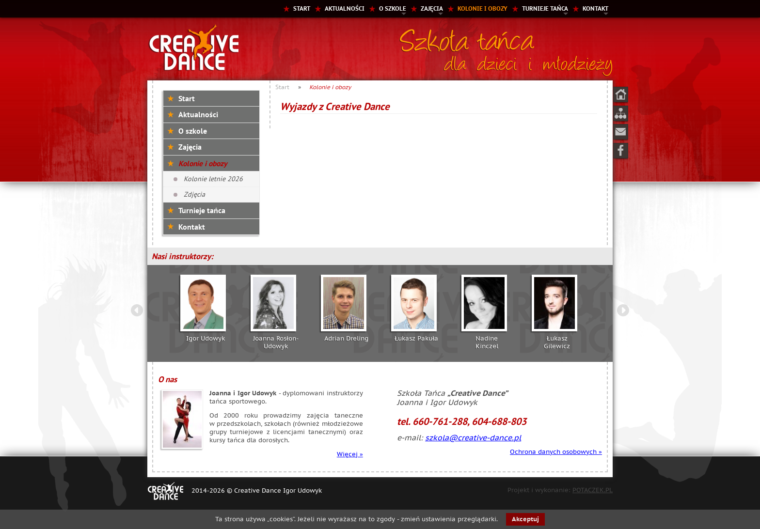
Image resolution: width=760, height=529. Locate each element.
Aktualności (344, 8)
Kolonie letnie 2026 (213, 178)
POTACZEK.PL (592, 490)
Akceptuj (525, 519)
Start (301, 8)
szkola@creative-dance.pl (473, 437)
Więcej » (350, 454)
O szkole (392, 8)
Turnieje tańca (545, 8)
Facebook (620, 150)
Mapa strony (620, 113)
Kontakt (595, 8)
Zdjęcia (194, 194)
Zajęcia (432, 8)
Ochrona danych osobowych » (556, 452)
